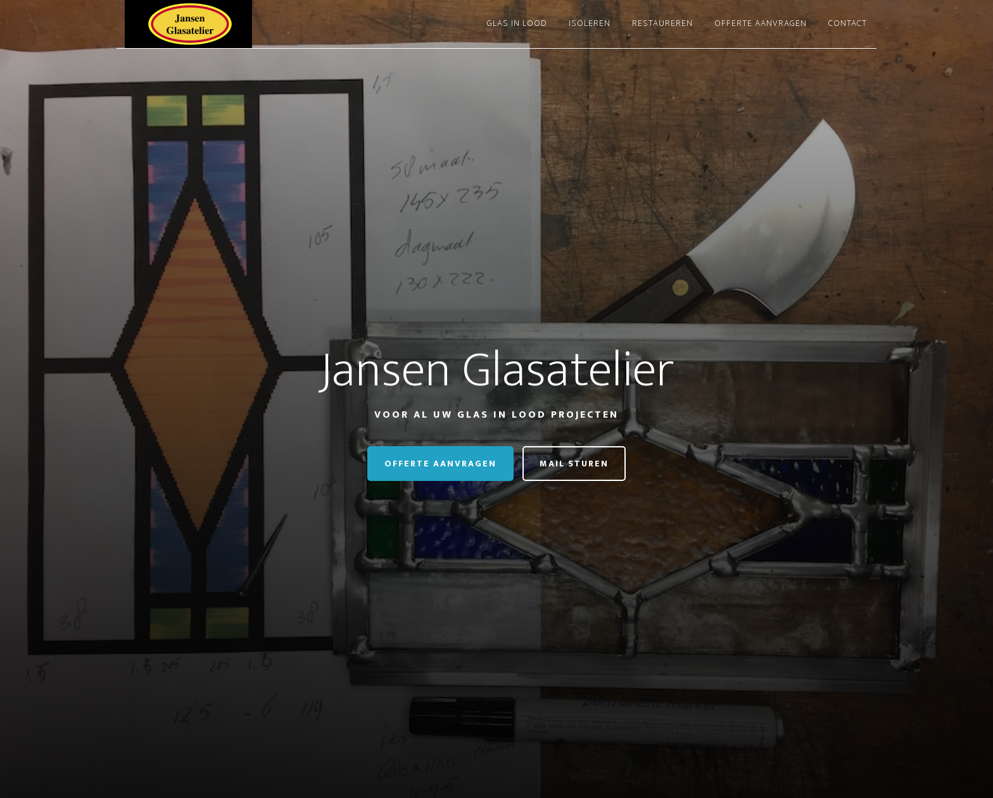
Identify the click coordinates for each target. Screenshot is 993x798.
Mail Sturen (574, 463)
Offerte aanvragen (440, 463)
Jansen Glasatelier (231, 24)
